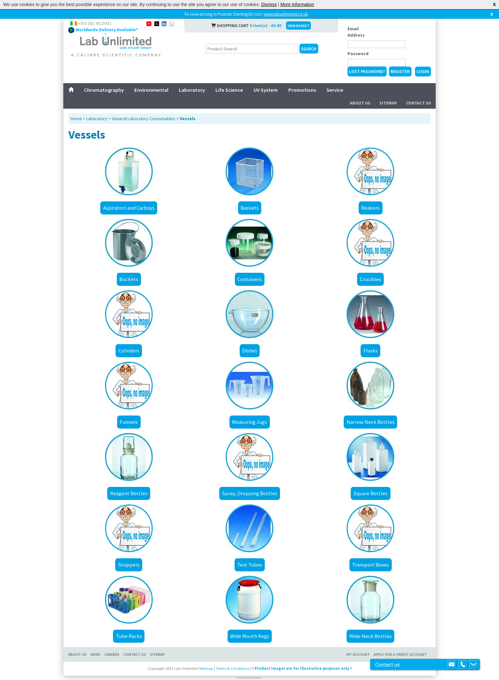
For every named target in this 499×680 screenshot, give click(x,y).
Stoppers (129, 564)
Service (335, 90)
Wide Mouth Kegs (249, 636)
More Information (297, 4)
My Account (358, 654)
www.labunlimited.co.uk (286, 14)
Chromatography (104, 90)
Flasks (370, 350)
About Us (360, 103)
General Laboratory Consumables (143, 118)
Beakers (370, 207)
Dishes (249, 350)
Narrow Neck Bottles (371, 421)
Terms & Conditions (233, 668)
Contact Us (418, 103)
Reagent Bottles (129, 493)
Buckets (128, 279)
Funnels (129, 421)
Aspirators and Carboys (129, 207)
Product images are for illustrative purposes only (302, 668)
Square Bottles (370, 493)
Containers (249, 279)
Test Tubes (249, 564)
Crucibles (370, 279)
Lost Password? (367, 71)
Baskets (250, 207)
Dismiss (269, 4)
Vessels (187, 118)
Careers (111, 654)
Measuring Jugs (249, 421)
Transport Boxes (370, 564)
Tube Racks (129, 636)
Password (358, 53)
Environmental (151, 90)
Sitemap (388, 103)
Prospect (257, 677)
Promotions (302, 90)
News (96, 654)
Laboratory (192, 90)
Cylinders (128, 350)
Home (76, 118)
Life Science (229, 90)
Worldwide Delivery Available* (106, 30)
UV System (266, 90)
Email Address (356, 32)
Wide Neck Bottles (370, 636)
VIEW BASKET (299, 25)
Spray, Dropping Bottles (249, 493)
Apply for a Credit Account (400, 654)
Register (400, 71)
